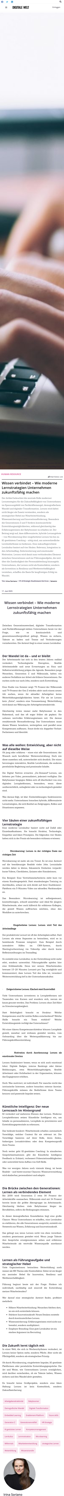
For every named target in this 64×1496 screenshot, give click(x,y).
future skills (53, 1415)
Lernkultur (9, 1436)
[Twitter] (7, 2)
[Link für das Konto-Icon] (56, 7)
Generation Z (10, 1422)
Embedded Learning (13, 1415)
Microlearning (41, 1436)
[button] (61, 1)
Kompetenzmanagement (36, 1429)
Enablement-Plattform (35, 1415)
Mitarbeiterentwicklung (27, 1443)
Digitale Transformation (38, 1408)
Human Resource (11, 474)
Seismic (53, 581)
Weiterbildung (10, 1450)
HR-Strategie (47, 1422)
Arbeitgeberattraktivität (14, 1401)
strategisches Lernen (50, 1443)
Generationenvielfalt (28, 1422)
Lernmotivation (24, 1436)
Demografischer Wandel (14, 1408)
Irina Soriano (11, 581)
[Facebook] (2, 2)
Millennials (9, 1443)
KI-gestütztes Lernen (13, 1429)
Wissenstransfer (27, 1450)
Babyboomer (33, 1401)
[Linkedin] (12, 2)
